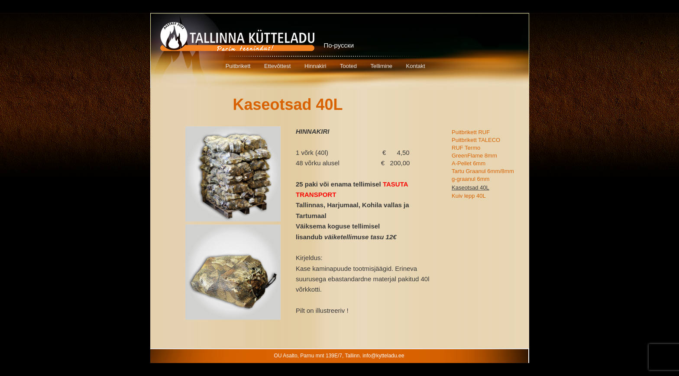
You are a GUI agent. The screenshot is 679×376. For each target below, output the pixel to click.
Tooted (348, 66)
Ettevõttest (277, 66)
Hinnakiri (315, 66)
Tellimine (382, 66)
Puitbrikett (238, 66)
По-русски (339, 45)
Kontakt (415, 66)
